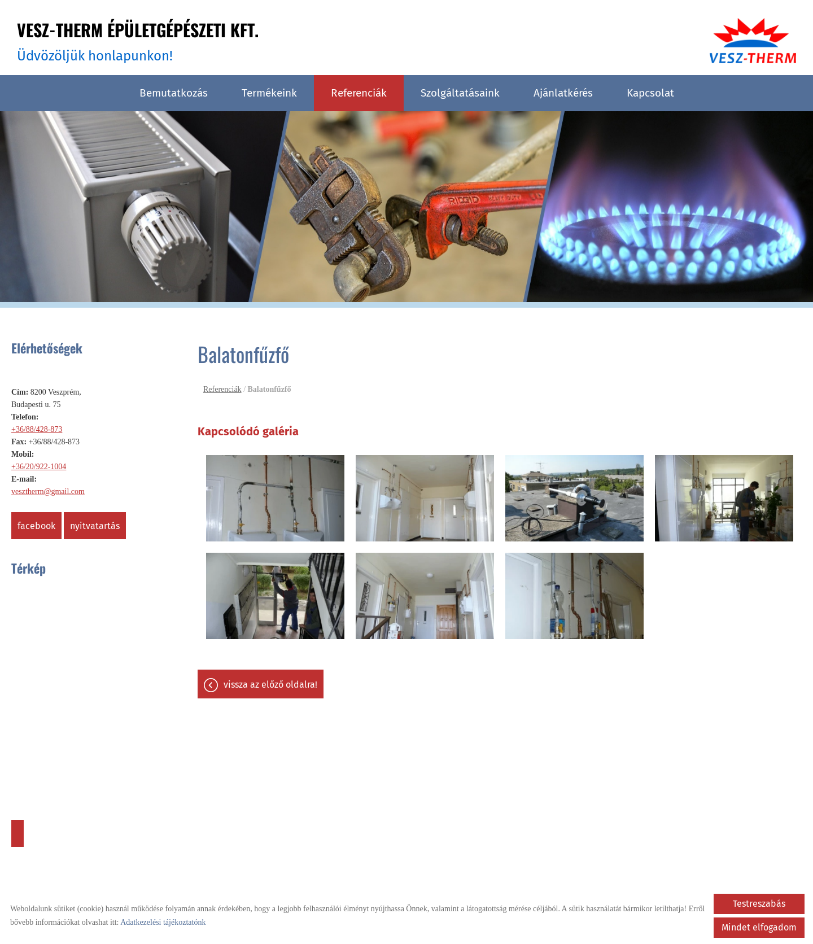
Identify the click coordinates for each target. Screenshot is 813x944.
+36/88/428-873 (36, 429)
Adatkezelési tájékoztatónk (163, 922)
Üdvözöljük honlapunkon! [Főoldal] (138, 40)
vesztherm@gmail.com (48, 491)
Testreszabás (759, 903)
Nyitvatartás (95, 526)
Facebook (36, 526)
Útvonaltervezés (17, 833)
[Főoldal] (753, 40)
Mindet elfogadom (759, 927)
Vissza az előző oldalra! (270, 684)
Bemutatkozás (173, 92)
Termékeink (269, 92)
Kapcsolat (650, 92)
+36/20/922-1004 (38, 466)
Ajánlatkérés (563, 92)
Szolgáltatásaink (460, 92)
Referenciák (359, 92)
